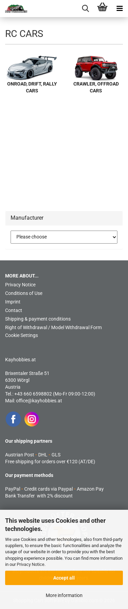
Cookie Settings (21, 335)
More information (64, 595)
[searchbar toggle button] (85, 8)
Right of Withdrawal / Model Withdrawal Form (53, 327)
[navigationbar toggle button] (119, 8)
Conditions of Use (23, 293)
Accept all (64, 578)
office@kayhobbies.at (39, 400)
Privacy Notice (30, 564)
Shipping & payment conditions (38, 319)
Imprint (12, 301)
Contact (13, 310)
